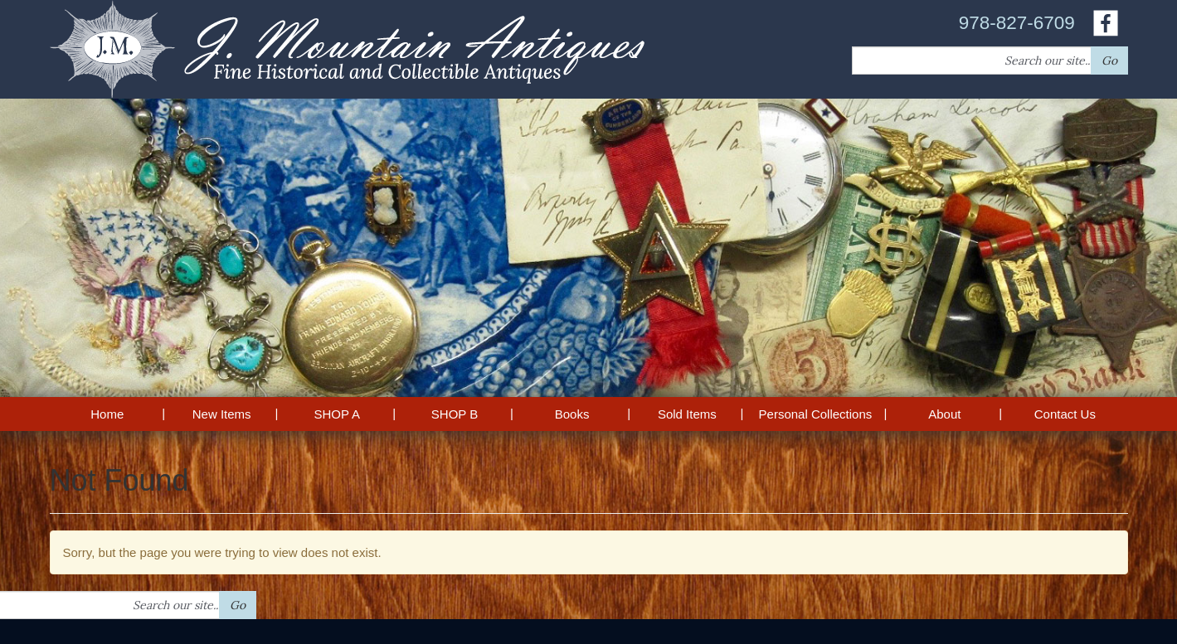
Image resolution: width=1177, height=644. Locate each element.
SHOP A (337, 414)
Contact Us (1065, 414)
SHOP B (454, 414)
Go (1109, 60)
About (944, 414)
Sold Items (687, 414)
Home (107, 414)
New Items (221, 414)
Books (572, 414)
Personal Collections (816, 414)
